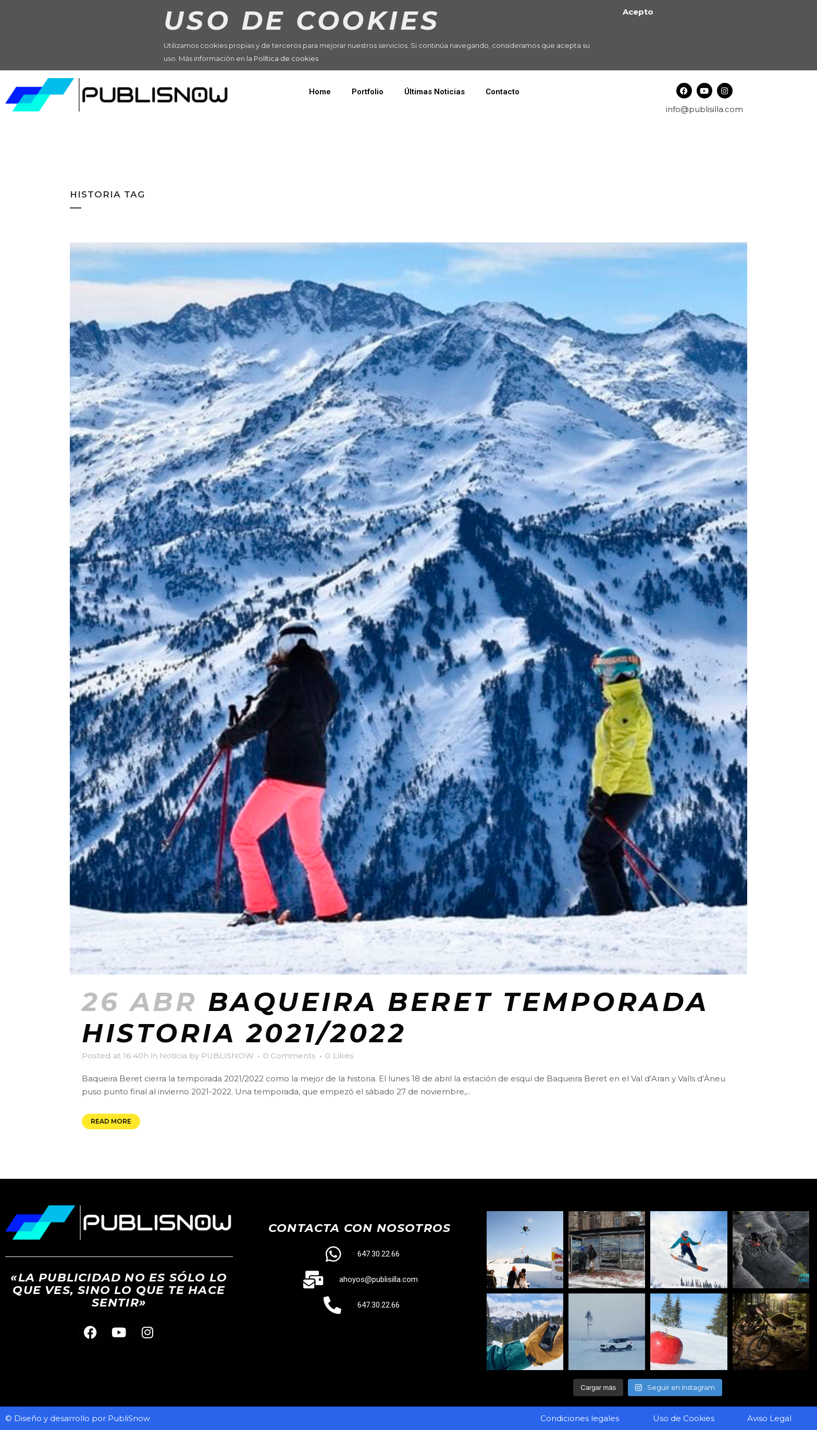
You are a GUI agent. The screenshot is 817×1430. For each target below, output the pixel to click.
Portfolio (367, 91)
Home (320, 91)
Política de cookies (286, 58)
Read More (111, 1121)
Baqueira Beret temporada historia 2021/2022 (395, 1017)
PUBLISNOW (227, 1056)
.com (733, 109)
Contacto (502, 91)
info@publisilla (694, 109)
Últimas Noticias (434, 91)
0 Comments (289, 1056)
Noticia (173, 1056)
